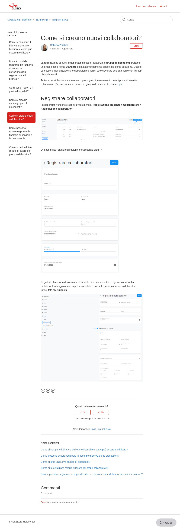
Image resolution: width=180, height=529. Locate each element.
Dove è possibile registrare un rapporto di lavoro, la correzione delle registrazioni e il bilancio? (21, 70)
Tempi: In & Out (60, 19)
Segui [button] (136, 46)
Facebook (43, 391)
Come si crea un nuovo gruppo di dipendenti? (18, 103)
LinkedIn (53, 391)
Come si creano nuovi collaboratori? (21, 117)
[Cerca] (146, 19)
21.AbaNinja (42, 19)
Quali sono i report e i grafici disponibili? (21, 89)
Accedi (44, 502)
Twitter (48, 391)
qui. (121, 84)
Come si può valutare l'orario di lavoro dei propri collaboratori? (20, 151)
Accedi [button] (164, 6)
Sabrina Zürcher (59, 45)
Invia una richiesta (146, 6)
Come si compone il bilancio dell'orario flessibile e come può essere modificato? (20, 47)
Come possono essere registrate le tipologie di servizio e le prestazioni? (20, 133)
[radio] (83, 412)
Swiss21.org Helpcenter (19, 19)
